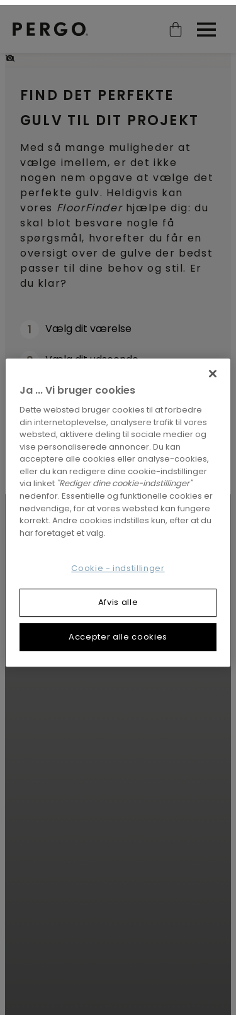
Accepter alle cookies (118, 632)
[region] (118, 507)
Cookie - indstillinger (117, 563)
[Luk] (213, 368)
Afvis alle (118, 597)
